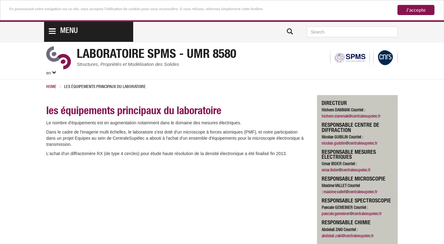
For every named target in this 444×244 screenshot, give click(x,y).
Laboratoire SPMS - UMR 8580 (156, 55)
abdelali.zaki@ (333, 236)
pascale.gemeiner (336, 214)
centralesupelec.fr (363, 144)
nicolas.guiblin (333, 144)
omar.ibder (330, 170)
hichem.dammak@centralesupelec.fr (351, 116)
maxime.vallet (334, 192)
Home (51, 87)
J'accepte (416, 10)
